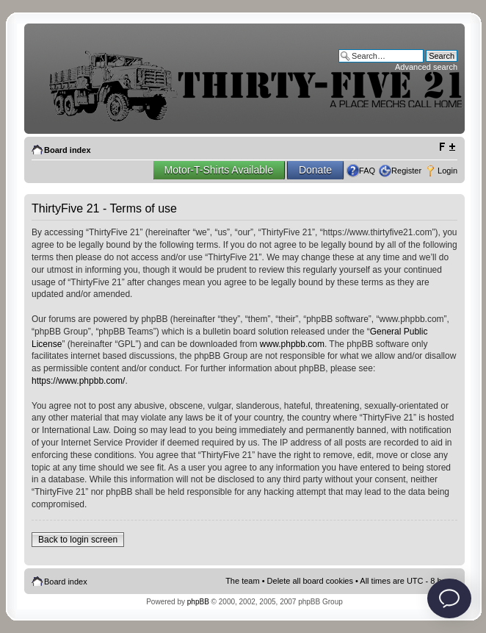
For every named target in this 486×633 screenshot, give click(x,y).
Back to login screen (77, 539)
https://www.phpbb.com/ (78, 381)
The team (242, 580)
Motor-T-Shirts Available (218, 170)
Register (406, 170)
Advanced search (426, 66)
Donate (315, 170)
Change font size (446, 147)
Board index (67, 150)
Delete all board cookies (310, 580)
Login (447, 170)
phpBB (198, 602)
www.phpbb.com (292, 344)
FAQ (367, 170)
